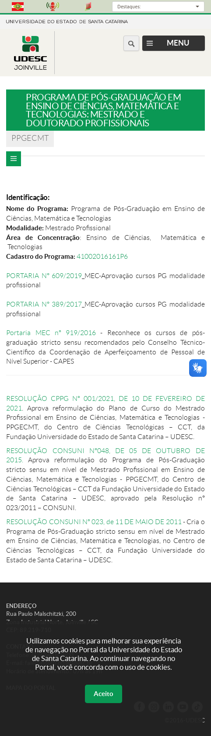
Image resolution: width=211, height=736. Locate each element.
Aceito (103, 693)
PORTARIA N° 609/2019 (44, 275)
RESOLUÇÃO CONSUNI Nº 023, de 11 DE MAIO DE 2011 (93, 521)
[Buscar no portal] (131, 43)
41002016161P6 (103, 256)
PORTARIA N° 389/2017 (44, 304)
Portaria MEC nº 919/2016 (51, 332)
